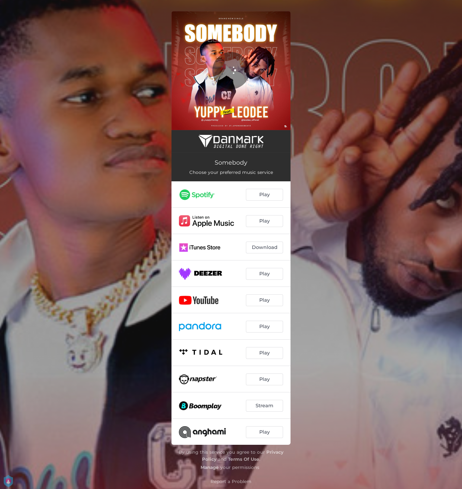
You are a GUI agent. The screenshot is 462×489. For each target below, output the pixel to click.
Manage (209, 467)
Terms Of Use (243, 459)
